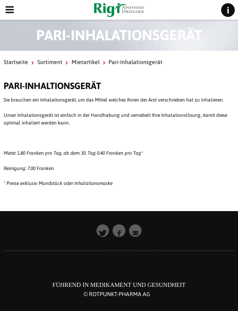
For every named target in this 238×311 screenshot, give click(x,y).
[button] (102, 230)
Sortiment (49, 62)
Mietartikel (86, 62)
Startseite (16, 62)
